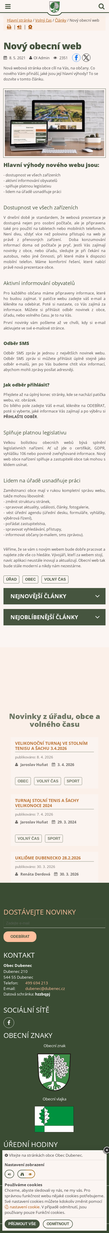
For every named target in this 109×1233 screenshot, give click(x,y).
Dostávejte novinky (39, 912)
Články (60, 20)
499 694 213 (36, 983)
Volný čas (43, 20)
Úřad (11, 579)
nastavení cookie (22, 1206)
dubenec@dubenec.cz (45, 988)
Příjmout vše (22, 1224)
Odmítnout (58, 1224)
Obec (30, 579)
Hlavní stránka (19, 20)
